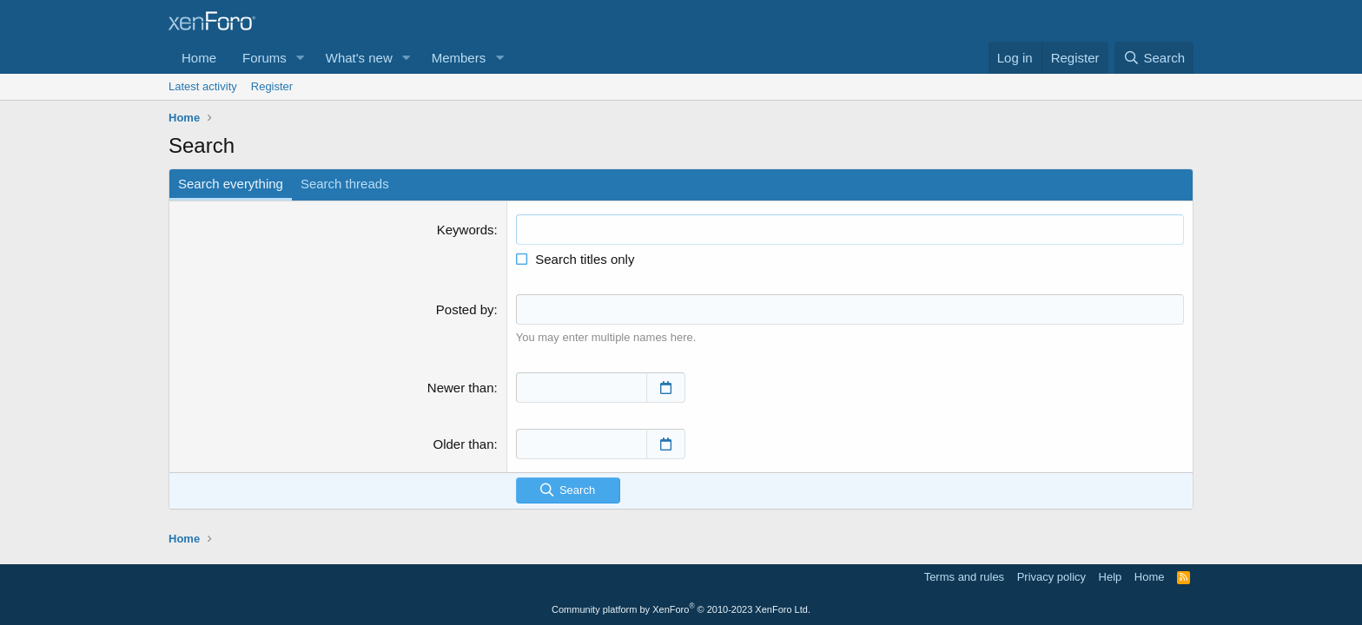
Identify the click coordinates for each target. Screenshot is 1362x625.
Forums (264, 57)
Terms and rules (964, 576)
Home (199, 57)
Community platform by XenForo (681, 609)
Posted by (465, 309)
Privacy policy (1051, 576)
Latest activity (203, 86)
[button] (300, 58)
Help (1110, 576)
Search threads (345, 183)
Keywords (465, 229)
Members (459, 57)
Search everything (230, 183)
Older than (463, 443)
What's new (359, 57)
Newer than (460, 386)
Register (272, 86)
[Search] (1153, 58)
